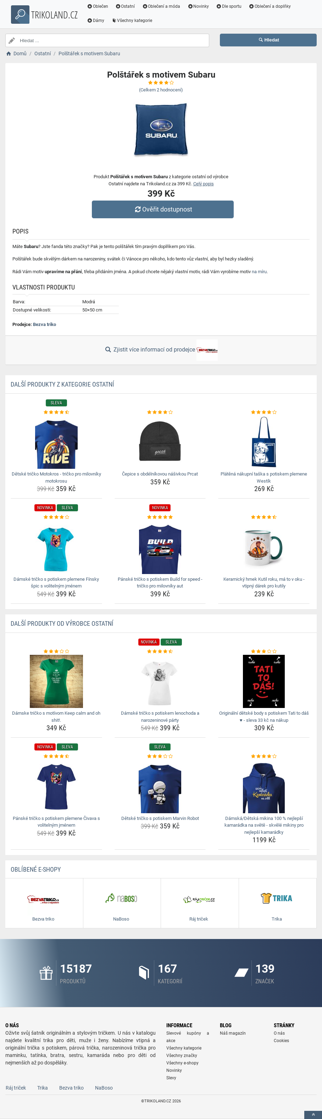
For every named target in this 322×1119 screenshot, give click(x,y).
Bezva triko (44, 324)
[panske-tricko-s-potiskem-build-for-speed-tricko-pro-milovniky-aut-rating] (160, 517)
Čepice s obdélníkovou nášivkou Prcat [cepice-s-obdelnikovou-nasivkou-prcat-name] (160, 474)
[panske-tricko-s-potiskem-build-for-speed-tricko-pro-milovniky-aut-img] (160, 547)
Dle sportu (229, 6)
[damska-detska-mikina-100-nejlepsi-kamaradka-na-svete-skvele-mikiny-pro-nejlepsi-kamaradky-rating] (263, 756)
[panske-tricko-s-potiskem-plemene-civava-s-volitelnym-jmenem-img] (56, 786)
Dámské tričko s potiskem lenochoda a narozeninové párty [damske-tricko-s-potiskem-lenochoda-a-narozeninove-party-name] (160, 716)
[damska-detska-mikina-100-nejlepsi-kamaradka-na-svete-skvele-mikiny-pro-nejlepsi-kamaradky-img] (263, 786)
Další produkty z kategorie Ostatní (62, 384)
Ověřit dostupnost (162, 209)
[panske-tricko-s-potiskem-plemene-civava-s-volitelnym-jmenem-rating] (56, 756)
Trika (42, 1088)
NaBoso (104, 1088)
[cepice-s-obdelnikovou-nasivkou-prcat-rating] (160, 412)
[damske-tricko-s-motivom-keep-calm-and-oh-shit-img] (56, 681)
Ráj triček (16, 1088)
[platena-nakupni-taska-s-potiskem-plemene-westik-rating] (263, 412)
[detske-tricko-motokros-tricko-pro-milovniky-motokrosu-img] (56, 442)
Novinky (198, 6)
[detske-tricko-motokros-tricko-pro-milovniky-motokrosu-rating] (56, 412)
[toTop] (313, 1115)
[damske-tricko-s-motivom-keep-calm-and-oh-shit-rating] (56, 651)
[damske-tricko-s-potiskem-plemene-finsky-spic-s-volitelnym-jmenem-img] (56, 547)
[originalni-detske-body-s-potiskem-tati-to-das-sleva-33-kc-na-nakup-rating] (263, 651)
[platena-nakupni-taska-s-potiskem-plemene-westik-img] (263, 442)
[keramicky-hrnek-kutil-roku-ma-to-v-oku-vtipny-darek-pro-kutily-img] (263, 547)
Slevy (171, 1077)
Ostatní (125, 6)
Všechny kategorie (131, 20)
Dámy (95, 20)
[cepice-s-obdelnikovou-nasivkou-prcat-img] (160, 442)
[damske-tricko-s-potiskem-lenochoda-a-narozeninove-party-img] (160, 681)
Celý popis (203, 183)
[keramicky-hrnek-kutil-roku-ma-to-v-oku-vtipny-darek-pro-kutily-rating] (263, 517)
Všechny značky (181, 1055)
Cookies (281, 1040)
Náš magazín (233, 1033)
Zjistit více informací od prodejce (161, 350)
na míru (259, 271)
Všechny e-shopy (182, 1063)
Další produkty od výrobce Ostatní (62, 623)
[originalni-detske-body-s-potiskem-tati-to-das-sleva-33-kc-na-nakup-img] (263, 681)
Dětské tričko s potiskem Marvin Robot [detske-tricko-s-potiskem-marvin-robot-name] (160, 818)
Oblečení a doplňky (270, 6)
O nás (279, 1033)
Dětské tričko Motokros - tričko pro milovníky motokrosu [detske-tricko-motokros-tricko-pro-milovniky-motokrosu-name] (56, 477)
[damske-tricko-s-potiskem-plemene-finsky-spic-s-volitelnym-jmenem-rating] (56, 517)
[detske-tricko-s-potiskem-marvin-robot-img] (160, 786)
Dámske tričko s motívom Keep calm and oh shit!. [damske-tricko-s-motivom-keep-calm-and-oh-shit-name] (56, 716)
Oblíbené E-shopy (36, 869)
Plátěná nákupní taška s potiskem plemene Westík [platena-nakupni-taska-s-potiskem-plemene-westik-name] (264, 477)
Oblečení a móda (161, 6)
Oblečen (97, 6)
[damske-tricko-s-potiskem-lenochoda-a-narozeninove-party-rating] (160, 651)
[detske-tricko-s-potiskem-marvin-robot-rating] (160, 756)
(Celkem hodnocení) (161, 89)
